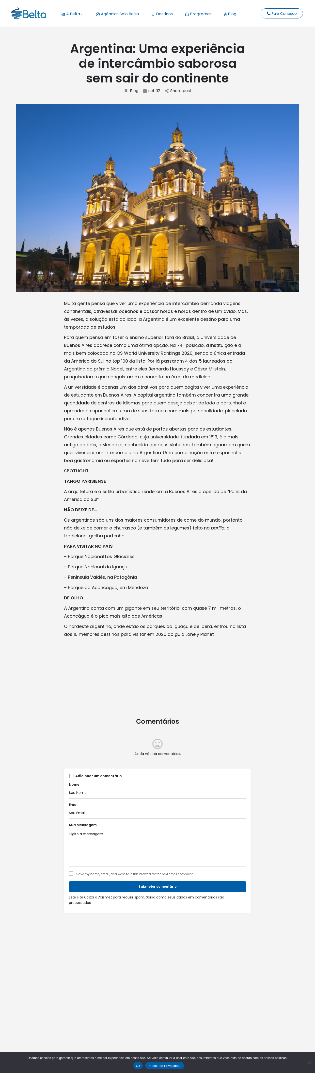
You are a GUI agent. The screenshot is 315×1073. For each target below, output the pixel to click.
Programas (198, 14)
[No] (308, 1062)
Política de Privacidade (165, 1066)
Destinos (162, 14)
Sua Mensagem (83, 824)
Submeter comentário (158, 886)
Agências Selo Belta (117, 14)
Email (74, 804)
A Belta (71, 14)
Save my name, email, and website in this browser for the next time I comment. (134, 874)
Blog (230, 14)
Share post (178, 91)
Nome (74, 784)
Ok (138, 1066)
